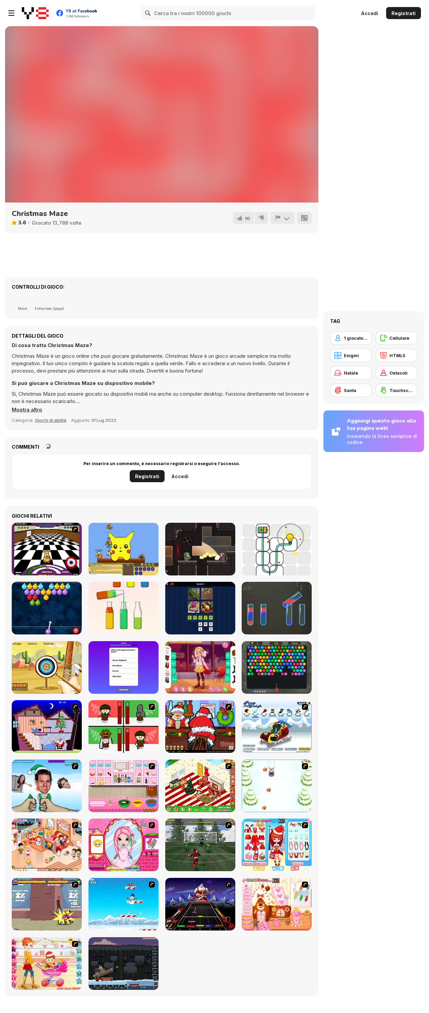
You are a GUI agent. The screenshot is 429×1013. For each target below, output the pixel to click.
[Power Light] (277, 549)
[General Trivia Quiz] (123, 667)
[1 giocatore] (351, 338)
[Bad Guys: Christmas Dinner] (123, 726)
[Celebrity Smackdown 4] (47, 785)
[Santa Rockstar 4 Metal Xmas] (200, 904)
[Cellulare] (396, 338)
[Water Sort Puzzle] (123, 608)
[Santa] (351, 390)
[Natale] (351, 373)
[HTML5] (396, 355)
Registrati (403, 13)
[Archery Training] (47, 667)
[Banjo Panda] (123, 549)
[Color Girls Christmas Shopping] (277, 845)
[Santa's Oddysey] (47, 726)
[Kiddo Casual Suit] (200, 667)
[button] (27, 409)
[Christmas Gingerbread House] (277, 904)
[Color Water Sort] (277, 608)
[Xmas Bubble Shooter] (47, 608)
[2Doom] (200, 549)
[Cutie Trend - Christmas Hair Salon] (123, 845)
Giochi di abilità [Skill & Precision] (50, 420)
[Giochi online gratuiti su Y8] (35, 13)
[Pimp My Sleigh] (277, 726)
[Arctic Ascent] (123, 904)
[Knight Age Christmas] (47, 904)
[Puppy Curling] (47, 549)
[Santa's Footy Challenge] (200, 845)
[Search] (148, 13)
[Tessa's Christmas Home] (47, 845)
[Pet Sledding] (277, 785)
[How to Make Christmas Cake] (123, 785)
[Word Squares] (200, 608)
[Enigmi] (351, 355)
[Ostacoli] (396, 373)
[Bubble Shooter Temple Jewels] (277, 667)
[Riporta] (282, 218)
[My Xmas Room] (200, 785)
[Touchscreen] (396, 390)
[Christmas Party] (200, 726)
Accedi (369, 13)
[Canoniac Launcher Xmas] (123, 963)
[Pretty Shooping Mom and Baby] (47, 963)
